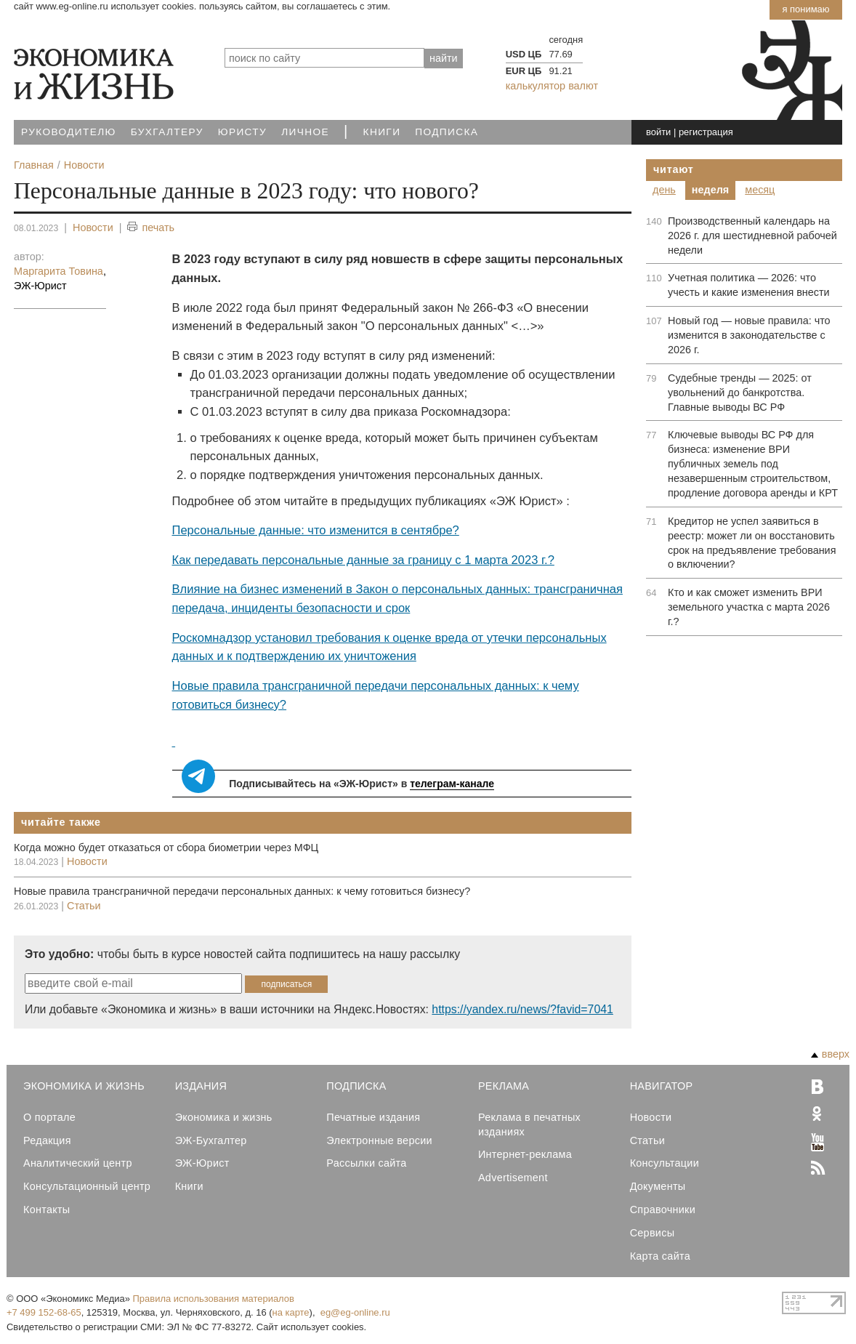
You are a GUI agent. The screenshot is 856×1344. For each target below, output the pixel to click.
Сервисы (652, 1233)
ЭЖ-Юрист (202, 1163)
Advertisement (513, 1177)
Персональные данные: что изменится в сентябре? (315, 530)
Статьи (84, 906)
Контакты (46, 1209)
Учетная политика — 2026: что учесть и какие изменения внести (749, 285)
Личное (305, 131)
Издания (201, 1086)
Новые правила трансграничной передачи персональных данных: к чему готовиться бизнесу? (242, 891)
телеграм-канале (452, 783)
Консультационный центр (86, 1186)
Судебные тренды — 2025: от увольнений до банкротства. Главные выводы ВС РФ (740, 392)
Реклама (503, 1086)
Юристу (242, 131)
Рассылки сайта (366, 1163)
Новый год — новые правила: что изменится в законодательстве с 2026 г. (749, 335)
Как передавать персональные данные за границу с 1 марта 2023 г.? (363, 560)
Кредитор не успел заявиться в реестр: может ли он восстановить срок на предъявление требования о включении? (752, 543)
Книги (382, 131)
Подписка (446, 131)
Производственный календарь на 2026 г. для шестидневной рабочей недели (752, 235)
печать (150, 228)
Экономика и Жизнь (84, 1086)
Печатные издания (373, 1117)
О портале (49, 1117)
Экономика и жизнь (223, 1117)
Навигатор (661, 1086)
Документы (658, 1186)
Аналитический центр (77, 1163)
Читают (673, 169)
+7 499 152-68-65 (44, 1312)
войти (658, 131)
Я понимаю (805, 9)
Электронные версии (379, 1140)
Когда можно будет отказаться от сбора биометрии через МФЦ (166, 847)
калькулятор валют (552, 86)
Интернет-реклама (525, 1154)
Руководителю (68, 131)
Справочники (662, 1209)
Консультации (664, 1163)
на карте (291, 1312)
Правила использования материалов (213, 1298)
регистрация (706, 131)
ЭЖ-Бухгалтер (211, 1140)
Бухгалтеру (167, 131)
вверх (830, 1054)
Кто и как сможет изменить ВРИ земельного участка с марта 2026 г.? (749, 607)
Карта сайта (660, 1256)
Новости (93, 227)
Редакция (47, 1140)
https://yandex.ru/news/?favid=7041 (522, 1009)
